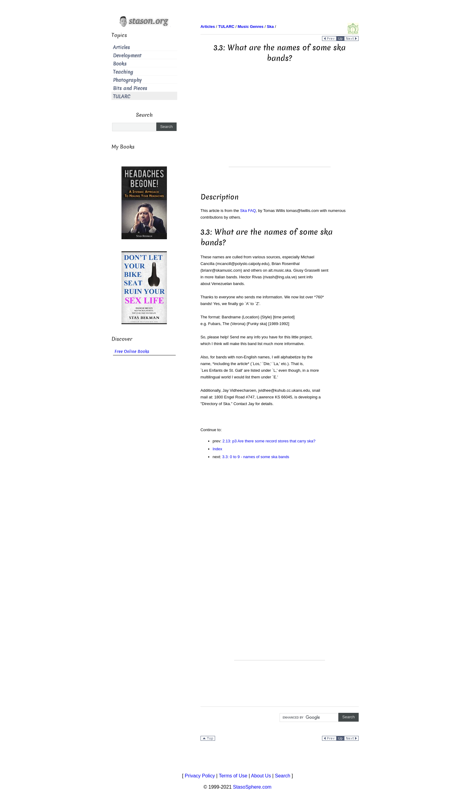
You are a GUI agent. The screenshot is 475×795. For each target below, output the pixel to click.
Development (127, 55)
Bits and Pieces (130, 88)
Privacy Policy (200, 775)
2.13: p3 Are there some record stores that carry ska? (268, 441)
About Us (261, 775)
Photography (127, 80)
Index (217, 449)
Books (120, 64)
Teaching (123, 72)
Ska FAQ (248, 210)
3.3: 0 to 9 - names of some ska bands (255, 457)
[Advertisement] (280, 124)
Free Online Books (132, 351)
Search (282, 775)
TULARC (121, 96)
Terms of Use (233, 775)
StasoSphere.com (252, 787)
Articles (121, 47)
